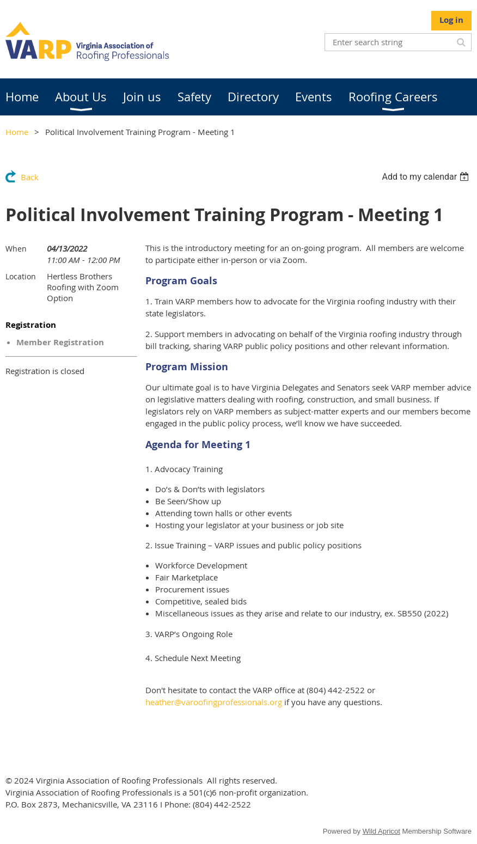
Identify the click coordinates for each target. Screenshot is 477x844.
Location (20, 276)
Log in (451, 20)
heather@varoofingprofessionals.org (213, 701)
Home (16, 131)
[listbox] (427, 177)
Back (30, 177)
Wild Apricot (381, 831)
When (16, 248)
